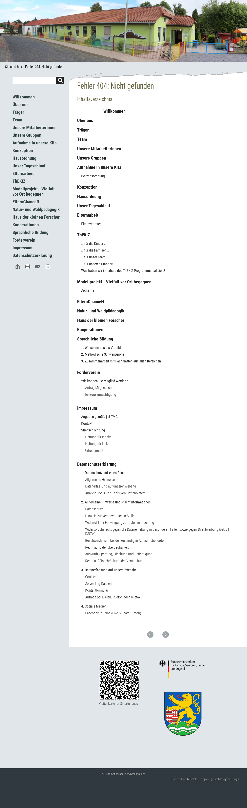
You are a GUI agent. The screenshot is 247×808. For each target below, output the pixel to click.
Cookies (91, 577)
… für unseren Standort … (98, 264)
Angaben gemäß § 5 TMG (99, 416)
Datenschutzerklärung (97, 464)
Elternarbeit (87, 215)
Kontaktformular (96, 590)
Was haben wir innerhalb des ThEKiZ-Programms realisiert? (123, 270)
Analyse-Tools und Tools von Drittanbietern (115, 493)
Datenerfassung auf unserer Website (110, 486)
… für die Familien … (95, 250)
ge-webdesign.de (221, 779)
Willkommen (101, 111)
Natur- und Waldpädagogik (100, 310)
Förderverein (88, 372)
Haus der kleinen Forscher (100, 320)
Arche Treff (89, 290)
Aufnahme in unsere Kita (99, 167)
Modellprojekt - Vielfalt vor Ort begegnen (114, 281)
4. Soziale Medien (93, 606)
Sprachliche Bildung (95, 338)
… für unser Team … (95, 257)
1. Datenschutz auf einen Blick (102, 473)
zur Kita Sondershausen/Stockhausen (123, 774)
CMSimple (191, 779)
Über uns (85, 120)
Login (236, 779)
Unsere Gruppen (91, 158)
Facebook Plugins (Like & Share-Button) (113, 613)
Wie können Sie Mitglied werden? (104, 381)
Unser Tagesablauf (93, 205)
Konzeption (87, 187)
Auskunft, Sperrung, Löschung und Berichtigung (118, 554)
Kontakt (86, 423)
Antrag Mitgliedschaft (100, 387)
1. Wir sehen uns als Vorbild (101, 348)
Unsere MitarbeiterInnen (99, 148)
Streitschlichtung (93, 430)
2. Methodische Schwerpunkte (102, 354)
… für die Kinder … (93, 243)
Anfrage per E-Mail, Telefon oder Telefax (112, 597)
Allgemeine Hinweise (100, 479)
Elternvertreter (91, 224)
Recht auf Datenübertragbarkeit (107, 547)
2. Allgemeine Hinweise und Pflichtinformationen (116, 502)
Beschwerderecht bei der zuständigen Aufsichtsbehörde (124, 540)
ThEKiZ (83, 234)
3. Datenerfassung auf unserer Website (109, 570)
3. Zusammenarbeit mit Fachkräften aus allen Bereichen (121, 361)
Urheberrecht (94, 450)
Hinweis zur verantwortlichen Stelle (110, 516)
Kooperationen (90, 329)
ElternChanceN (90, 301)
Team (82, 139)
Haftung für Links (97, 444)
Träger (83, 130)
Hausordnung (89, 196)
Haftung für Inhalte (98, 437)
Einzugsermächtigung (100, 394)
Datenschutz (94, 509)
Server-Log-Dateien (98, 583)
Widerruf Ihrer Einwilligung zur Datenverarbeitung (119, 522)
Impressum (87, 408)
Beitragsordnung (93, 176)
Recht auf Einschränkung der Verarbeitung (114, 561)
